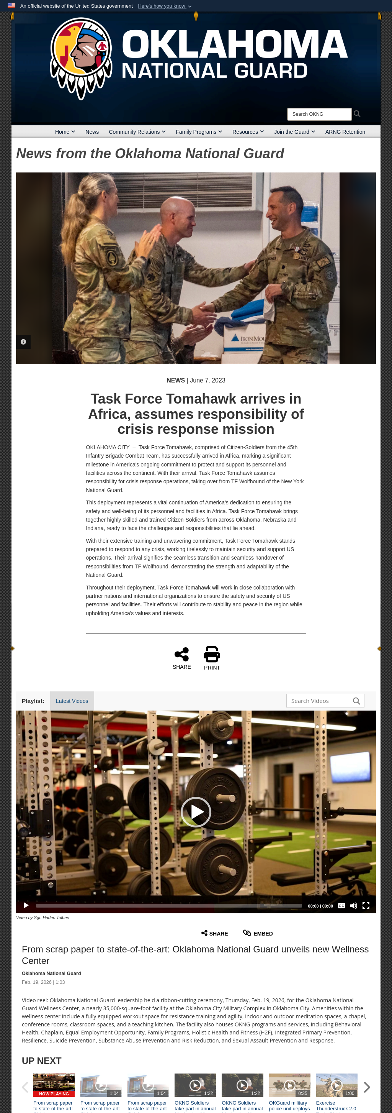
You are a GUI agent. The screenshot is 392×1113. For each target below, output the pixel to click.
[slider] (169, 906)
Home (65, 132)
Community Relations (137, 132)
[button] (165, 6)
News (92, 132)
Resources (248, 132)
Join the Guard (294, 132)
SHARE (182, 658)
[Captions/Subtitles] (341, 905)
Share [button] (214, 933)
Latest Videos (72, 701)
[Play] (26, 905)
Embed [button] (258, 933)
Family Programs (199, 132)
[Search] (319, 114)
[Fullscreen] (366, 905)
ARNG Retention (345, 132)
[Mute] (354, 905)
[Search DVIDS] (323, 700)
